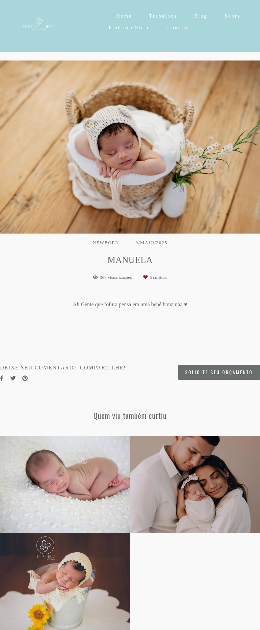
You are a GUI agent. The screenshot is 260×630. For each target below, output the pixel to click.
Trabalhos (163, 16)
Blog (201, 16)
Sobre (232, 16)
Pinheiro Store (129, 27)
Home (124, 16)
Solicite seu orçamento (219, 372)
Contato (178, 27)
